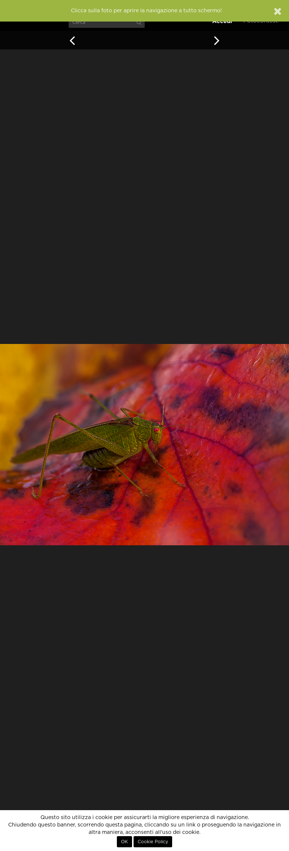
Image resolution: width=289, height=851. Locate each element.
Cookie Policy (153, 841)
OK (124, 841)
